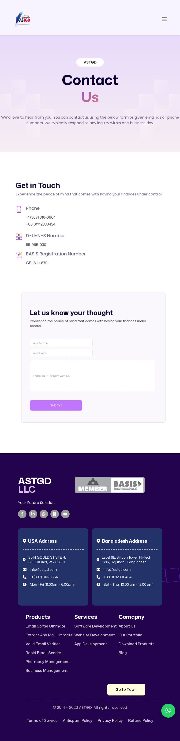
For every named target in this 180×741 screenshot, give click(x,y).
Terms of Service (42, 720)
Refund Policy (140, 720)
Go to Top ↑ (126, 689)
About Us (127, 626)
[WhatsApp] (44, 514)
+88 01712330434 (41, 223)
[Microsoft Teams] (54, 514)
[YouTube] (65, 514)
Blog (123, 652)
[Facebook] (22, 514)
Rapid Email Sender (43, 652)
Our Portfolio (130, 635)
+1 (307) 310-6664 (41, 221)
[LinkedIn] (33, 514)
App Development (90, 644)
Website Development (94, 635)
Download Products (136, 644)
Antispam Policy (77, 720)
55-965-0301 (40, 231)
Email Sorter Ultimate (45, 626)
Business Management (47, 670)
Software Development (95, 626)
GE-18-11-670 (40, 238)
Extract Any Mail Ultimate (49, 635)
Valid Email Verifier (43, 644)
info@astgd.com (43, 569)
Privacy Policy (110, 720)
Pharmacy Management (48, 661)
